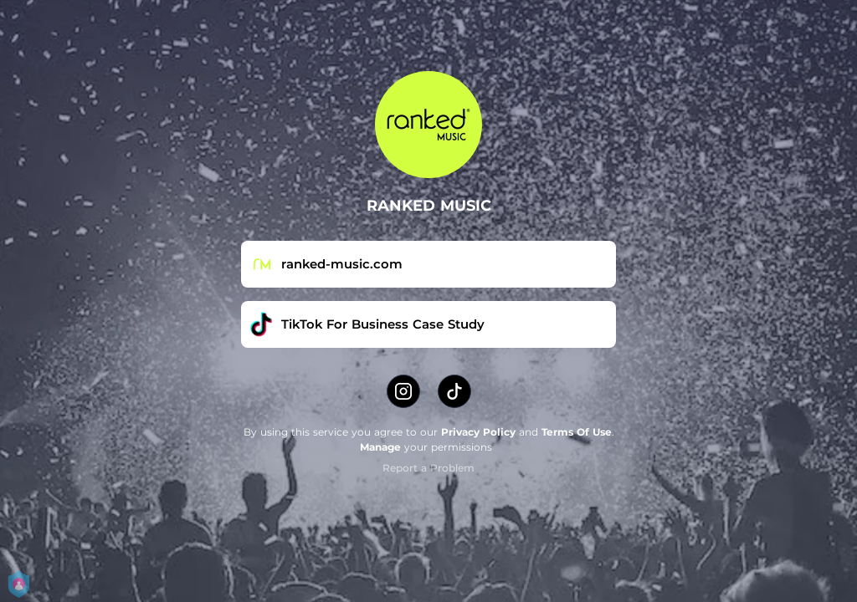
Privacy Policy (478, 432)
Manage (380, 447)
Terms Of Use (576, 432)
